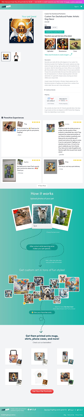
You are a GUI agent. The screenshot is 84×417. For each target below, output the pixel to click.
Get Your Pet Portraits (42, 401)
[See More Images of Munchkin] (42, 385)
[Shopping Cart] (81, 6)
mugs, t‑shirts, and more (74, 2)
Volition (14, 415)
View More (42, 186)
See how (47, 410)
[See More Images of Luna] (42, 359)
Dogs (71, 410)
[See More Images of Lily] (67, 385)
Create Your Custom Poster (54, 32)
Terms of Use (70, 415)
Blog (65, 415)
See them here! (68, 307)
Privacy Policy (79, 415)
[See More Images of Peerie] (16, 385)
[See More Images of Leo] (67, 359)
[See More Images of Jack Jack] (16, 359)
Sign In (76, 6)
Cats (80, 410)
